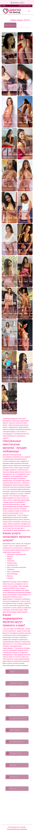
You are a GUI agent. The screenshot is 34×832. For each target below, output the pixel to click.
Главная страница (16, 20)
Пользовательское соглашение (17, 829)
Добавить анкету (17, 3)
